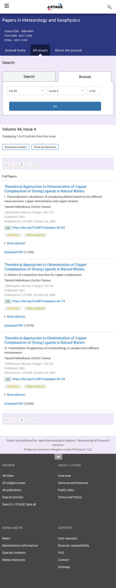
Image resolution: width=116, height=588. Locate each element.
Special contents (14, 552)
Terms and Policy (70, 497)
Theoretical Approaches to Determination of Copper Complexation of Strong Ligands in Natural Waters (45, 188)
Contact (63, 560)
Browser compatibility (73, 545)
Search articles (12, 497)
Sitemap (64, 567)
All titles (8, 475)
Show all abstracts (45, 147)
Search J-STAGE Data (19, 504)
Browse (85, 76)
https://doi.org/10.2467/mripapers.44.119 (38, 301)
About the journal (68, 50)
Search (29, 76)
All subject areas (13, 483)
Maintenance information (20, 545)
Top (58, 457)
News (6, 538)
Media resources (13, 560)
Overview (64, 475)
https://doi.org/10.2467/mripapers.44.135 (38, 379)
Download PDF (13, 252)
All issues (40, 50)
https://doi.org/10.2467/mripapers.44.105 (38, 227)
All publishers (11, 490)
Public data (66, 490)
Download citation (16, 147)
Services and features (73, 483)
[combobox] (26, 90)
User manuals (67, 538)
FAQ (61, 552)
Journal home (15, 50)
